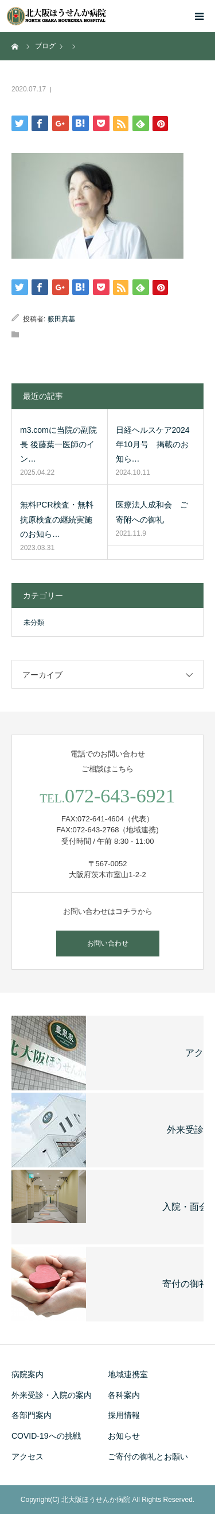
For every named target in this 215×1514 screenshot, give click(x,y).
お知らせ (124, 1435)
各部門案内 (31, 1415)
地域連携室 (128, 1374)
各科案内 (124, 1395)
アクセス (27, 1456)
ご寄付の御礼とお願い (148, 1456)
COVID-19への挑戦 (46, 1435)
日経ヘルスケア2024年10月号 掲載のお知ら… (153, 444)
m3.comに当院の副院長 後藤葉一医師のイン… (58, 444)
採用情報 (124, 1415)
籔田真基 (61, 319)
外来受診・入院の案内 (51, 1395)
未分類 (34, 622)
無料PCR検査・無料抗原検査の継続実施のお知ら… (56, 519)
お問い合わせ (107, 943)
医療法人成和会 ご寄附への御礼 (152, 512)
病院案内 (27, 1374)
